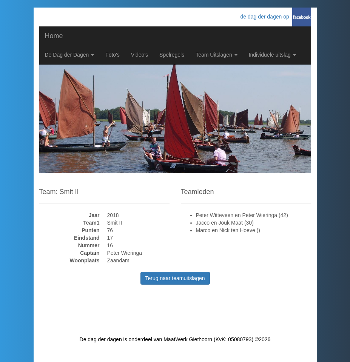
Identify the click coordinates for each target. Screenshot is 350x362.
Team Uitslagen (216, 55)
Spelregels (171, 55)
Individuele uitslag (272, 55)
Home (54, 36)
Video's (139, 55)
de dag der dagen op (266, 17)
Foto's (112, 55)
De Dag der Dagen (69, 55)
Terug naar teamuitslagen (175, 278)
